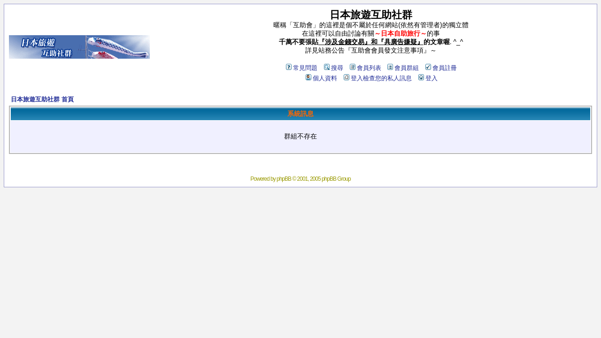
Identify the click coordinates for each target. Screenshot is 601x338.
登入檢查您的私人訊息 (378, 78)
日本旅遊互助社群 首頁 (42, 99)
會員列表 (365, 67)
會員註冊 (441, 67)
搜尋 (333, 67)
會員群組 (403, 67)
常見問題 (301, 67)
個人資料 (321, 78)
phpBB (284, 179)
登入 (428, 78)
